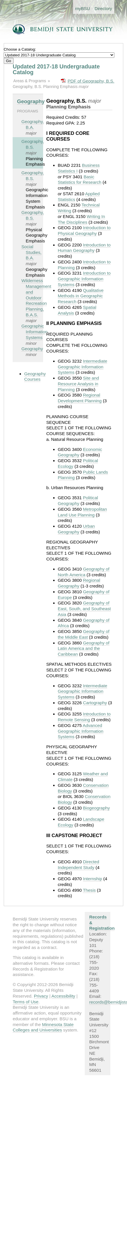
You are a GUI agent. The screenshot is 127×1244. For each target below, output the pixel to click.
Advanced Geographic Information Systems (80, 731)
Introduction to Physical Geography (84, 230)
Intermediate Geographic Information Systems (82, 367)
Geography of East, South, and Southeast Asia (84, 608)
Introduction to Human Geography (84, 247)
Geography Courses (35, 376)
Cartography (95, 702)
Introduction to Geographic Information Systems (84, 279)
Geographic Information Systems (34, 332)
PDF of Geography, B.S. (91, 81)
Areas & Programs (29, 81)
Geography (31, 101)
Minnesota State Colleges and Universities (43, 1027)
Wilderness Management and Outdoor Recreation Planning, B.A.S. (36, 297)
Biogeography (96, 807)
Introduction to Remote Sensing (84, 716)
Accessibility (63, 996)
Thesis (89, 890)
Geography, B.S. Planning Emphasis (46, 86)
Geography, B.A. (32, 124)
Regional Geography (79, 583)
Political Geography (78, 500)
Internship (92, 878)
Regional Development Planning (80, 398)
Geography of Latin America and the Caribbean (83, 648)
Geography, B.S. (32, 144)
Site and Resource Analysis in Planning (78, 384)
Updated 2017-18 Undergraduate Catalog (56, 69)
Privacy (41, 996)
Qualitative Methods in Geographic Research (81, 296)
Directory (103, 8)
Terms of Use (25, 1001)
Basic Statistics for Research (79, 179)
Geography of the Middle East (83, 634)
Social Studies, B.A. (31, 252)
